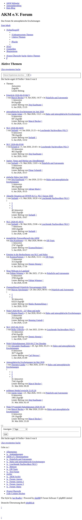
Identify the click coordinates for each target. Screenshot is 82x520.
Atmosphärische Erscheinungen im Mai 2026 (25, 362)
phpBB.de (30, 503)
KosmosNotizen (35, 248)
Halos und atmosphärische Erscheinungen (63, 114)
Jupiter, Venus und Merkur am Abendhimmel (25, 161)
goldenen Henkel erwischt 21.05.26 (21, 390)
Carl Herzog (33, 355)
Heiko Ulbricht (17, 329)
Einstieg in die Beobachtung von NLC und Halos (27, 254)
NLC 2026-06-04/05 (15, 128)
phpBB (37, 498)
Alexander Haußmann (20, 346)
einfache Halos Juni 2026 (17, 177)
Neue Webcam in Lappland (17, 271)
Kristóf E (15, 147)
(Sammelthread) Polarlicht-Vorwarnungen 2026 (26, 287)
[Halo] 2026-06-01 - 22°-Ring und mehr (23, 311)
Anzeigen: (15, 429)
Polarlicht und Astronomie (57, 98)
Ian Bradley (17, 498)
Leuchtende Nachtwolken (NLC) (54, 130)
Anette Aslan (16, 114)
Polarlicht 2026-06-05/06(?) (18, 95)
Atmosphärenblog (13, 5)
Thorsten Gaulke (18, 365)
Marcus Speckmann (19, 290)
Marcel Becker (17, 98)
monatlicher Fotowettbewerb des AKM (22, 238)
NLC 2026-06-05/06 (15, 144)
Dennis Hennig (34, 264)
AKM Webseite (12, 3)
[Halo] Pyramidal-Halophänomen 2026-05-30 (25, 407)
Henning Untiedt (35, 320)
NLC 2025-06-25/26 (15, 327)
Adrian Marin (34, 189)
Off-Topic (50, 240)
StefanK (14, 130)
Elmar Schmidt (34, 170)
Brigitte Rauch (17, 313)
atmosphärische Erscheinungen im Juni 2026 (25, 112)
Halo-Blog (10, 8)
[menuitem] (22, 35)
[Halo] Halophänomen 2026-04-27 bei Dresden (26, 343)
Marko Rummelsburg (37, 304)
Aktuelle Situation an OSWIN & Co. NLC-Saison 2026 (29, 196)
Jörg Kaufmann (34, 105)
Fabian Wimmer (17, 273)
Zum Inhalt (6, 25)
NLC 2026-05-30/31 (15, 222)
